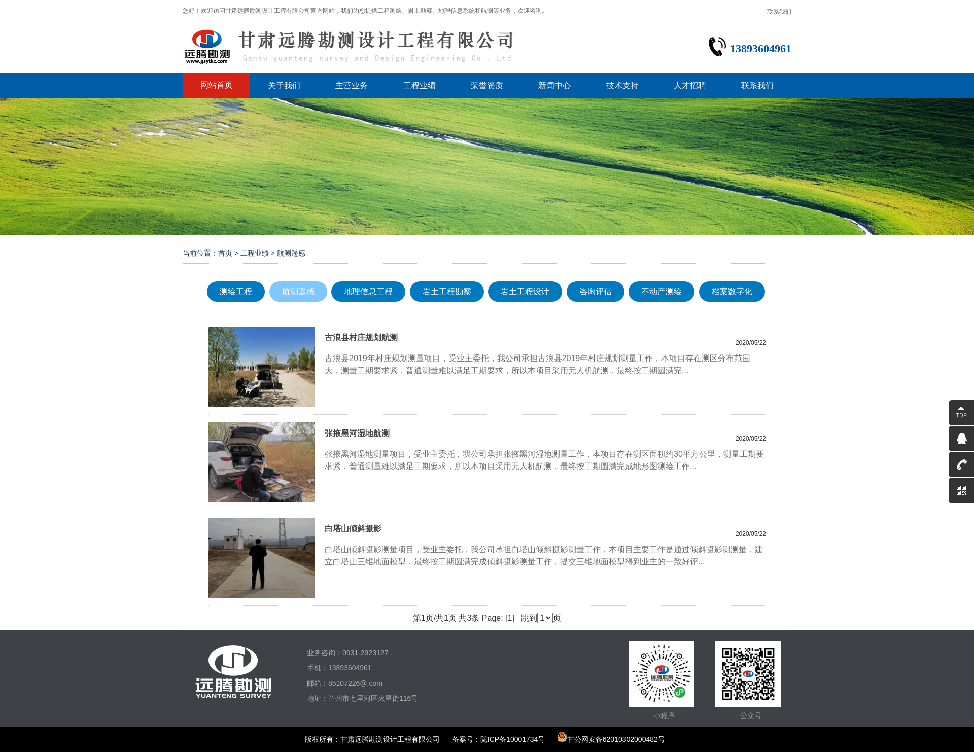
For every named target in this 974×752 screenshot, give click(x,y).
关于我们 (284, 85)
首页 (225, 253)
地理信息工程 (368, 291)
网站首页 (216, 85)
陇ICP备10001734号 (512, 739)
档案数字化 (732, 291)
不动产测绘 (661, 291)
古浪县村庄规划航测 (361, 337)
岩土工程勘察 (447, 291)
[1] (509, 618)
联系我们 (779, 11)
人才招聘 (690, 85)
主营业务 (351, 85)
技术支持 (622, 85)
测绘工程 (236, 291)
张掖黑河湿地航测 (357, 433)
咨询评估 (595, 291)
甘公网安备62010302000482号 (611, 739)
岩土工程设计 (525, 291)
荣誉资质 (487, 85)
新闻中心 (554, 85)
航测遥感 (298, 291)
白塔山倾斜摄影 (353, 528)
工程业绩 (419, 85)
